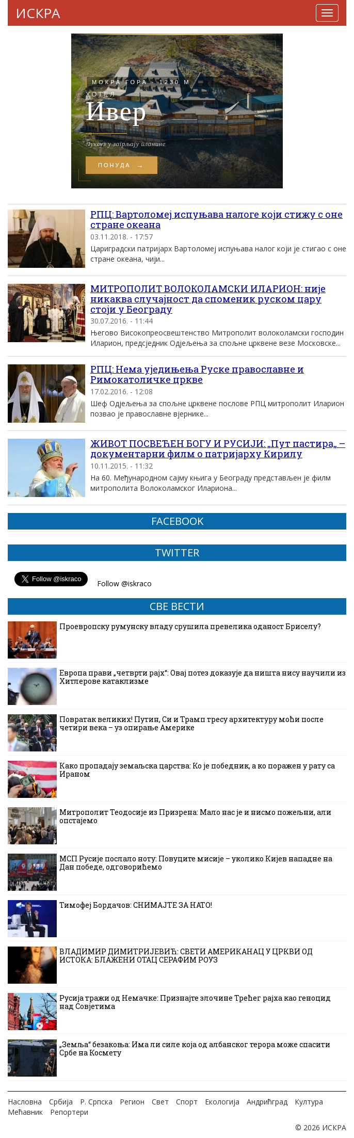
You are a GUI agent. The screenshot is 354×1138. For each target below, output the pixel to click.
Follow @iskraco (124, 583)
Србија (61, 1102)
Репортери (69, 1112)
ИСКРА (37, 13)
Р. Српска (96, 1102)
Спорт (187, 1102)
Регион (132, 1102)
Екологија (222, 1102)
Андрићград (267, 1102)
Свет (160, 1102)
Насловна (25, 1102)
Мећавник (25, 1112)
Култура (309, 1102)
